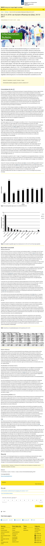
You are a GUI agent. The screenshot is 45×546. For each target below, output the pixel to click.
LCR (42, 271)
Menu (3, 9)
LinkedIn (40, 537)
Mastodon (40, 542)
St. (41, 258)
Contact (2, 528)
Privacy (13, 530)
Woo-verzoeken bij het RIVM (5, 536)
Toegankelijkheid (15, 532)
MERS (25, 163)
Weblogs (6, 12)
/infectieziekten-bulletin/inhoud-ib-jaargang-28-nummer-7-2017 (14, 490)
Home (2, 12)
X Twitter (40, 533)
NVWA (24, 372)
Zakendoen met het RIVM (5, 539)
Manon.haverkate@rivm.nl (6, 476)
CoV (35, 163)
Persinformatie (4, 530)
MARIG (14, 126)
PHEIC (33, 294)
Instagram (40, 540)
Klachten (3, 533)
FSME (39, 424)
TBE (2, 419)
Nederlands (25, 530)
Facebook (40, 535)
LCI (21, 58)
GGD (25, 52)
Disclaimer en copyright (15, 534)
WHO (34, 253)
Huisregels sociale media (4, 543)
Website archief (15, 541)
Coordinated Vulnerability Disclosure (14, 539)
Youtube (40, 539)
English (24, 528)
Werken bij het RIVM (5, 532)
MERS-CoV (18, 164)
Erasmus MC (10, 273)
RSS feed (36, 531)
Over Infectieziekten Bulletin (7, 493)
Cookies (13, 528)
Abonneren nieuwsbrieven (38, 529)
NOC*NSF (4, 290)
